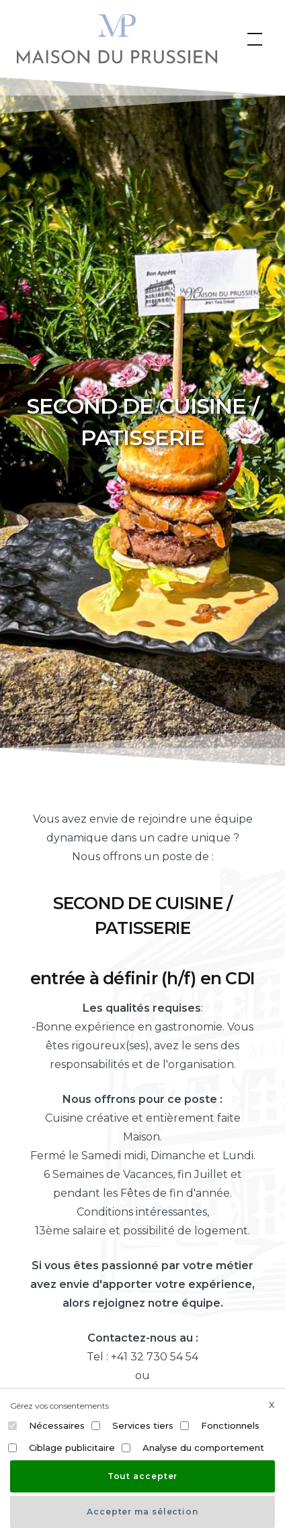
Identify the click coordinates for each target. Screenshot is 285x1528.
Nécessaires (57, 1425)
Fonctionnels (230, 1425)
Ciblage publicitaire (72, 1447)
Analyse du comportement (203, 1447)
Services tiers (142, 1425)
